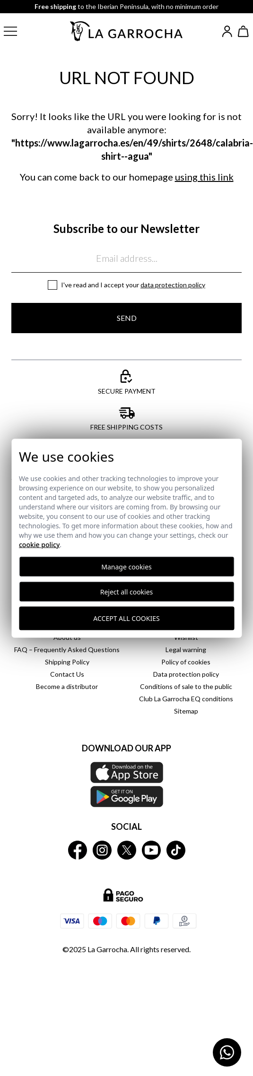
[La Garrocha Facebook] (77, 850)
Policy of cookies (185, 662)
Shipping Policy (67, 662)
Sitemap (186, 711)
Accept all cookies (126, 618)
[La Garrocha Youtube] (151, 850)
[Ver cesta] (243, 31)
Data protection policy (172, 285)
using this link (204, 176)
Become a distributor (67, 686)
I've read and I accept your (133, 285)
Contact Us (67, 674)
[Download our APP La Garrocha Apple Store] (126, 784)
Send (127, 317)
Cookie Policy (39, 544)
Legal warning (186, 650)
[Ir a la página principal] (126, 31)
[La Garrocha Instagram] (102, 850)
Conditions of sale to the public (186, 686)
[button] (18, 31)
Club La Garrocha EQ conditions (186, 699)
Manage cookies (126, 566)
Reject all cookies (126, 591)
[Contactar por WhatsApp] (227, 1052)
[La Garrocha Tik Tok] (175, 850)
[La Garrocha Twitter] (126, 850)
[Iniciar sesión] (227, 31)
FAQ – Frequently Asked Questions (67, 650)
